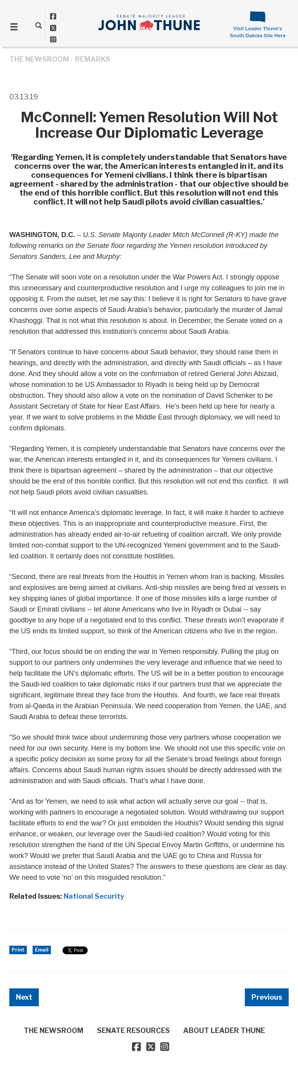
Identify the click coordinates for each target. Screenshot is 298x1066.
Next (24, 997)
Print (18, 950)
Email (42, 950)
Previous (266, 997)
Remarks (92, 59)
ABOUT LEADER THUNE (224, 1030)
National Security (94, 896)
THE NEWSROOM (39, 59)
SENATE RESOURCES (133, 1030)
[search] (38, 25)
